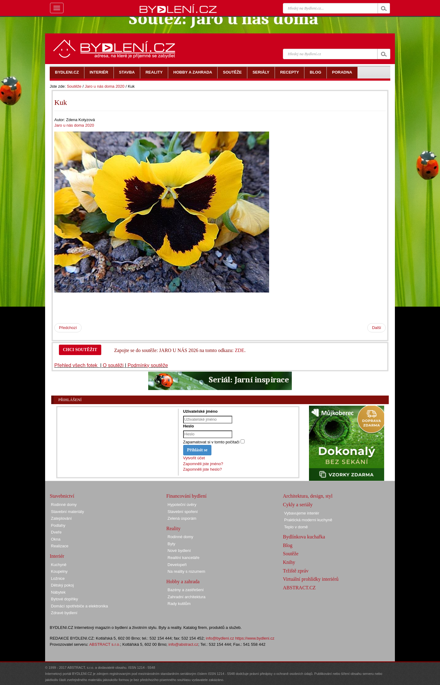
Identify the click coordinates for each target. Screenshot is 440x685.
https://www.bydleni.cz (254, 638)
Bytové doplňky (64, 599)
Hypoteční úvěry (182, 504)
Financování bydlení (186, 496)
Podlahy (58, 525)
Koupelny (59, 571)
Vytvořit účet (194, 458)
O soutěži (113, 365)
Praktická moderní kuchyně (308, 520)
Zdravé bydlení (64, 612)
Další (376, 327)
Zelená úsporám (182, 518)
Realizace (59, 546)
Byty (171, 543)
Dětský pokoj (62, 585)
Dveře (56, 532)
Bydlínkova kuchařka (304, 536)
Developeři (177, 564)
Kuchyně (59, 564)
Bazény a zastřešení (186, 589)
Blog (287, 545)
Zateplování (61, 518)
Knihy (289, 562)
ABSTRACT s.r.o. (104, 644)
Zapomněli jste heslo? (202, 469)
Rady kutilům (179, 603)
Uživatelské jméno (200, 411)
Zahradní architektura (187, 597)
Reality (173, 528)
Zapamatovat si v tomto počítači (211, 442)
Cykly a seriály (298, 504)
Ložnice (58, 578)
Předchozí (68, 327)
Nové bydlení (179, 550)
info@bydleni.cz (220, 638)
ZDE (239, 350)
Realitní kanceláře (183, 557)
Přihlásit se (197, 450)
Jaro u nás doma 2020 (104, 86)
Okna (55, 539)
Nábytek (58, 592)
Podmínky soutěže (148, 365)
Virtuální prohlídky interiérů (310, 579)
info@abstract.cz (183, 644)
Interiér (57, 556)
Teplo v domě (296, 527)
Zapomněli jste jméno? (203, 463)
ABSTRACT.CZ (299, 587)
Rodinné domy (64, 504)
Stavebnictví (62, 496)
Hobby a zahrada (182, 581)
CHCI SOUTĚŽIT (80, 349)
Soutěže (74, 86)
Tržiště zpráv (295, 570)
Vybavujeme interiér (301, 513)
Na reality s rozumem (186, 571)
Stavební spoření (183, 511)
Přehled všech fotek (76, 365)
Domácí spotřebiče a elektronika (79, 606)
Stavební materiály (67, 511)
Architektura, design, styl (308, 496)
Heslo (188, 426)
